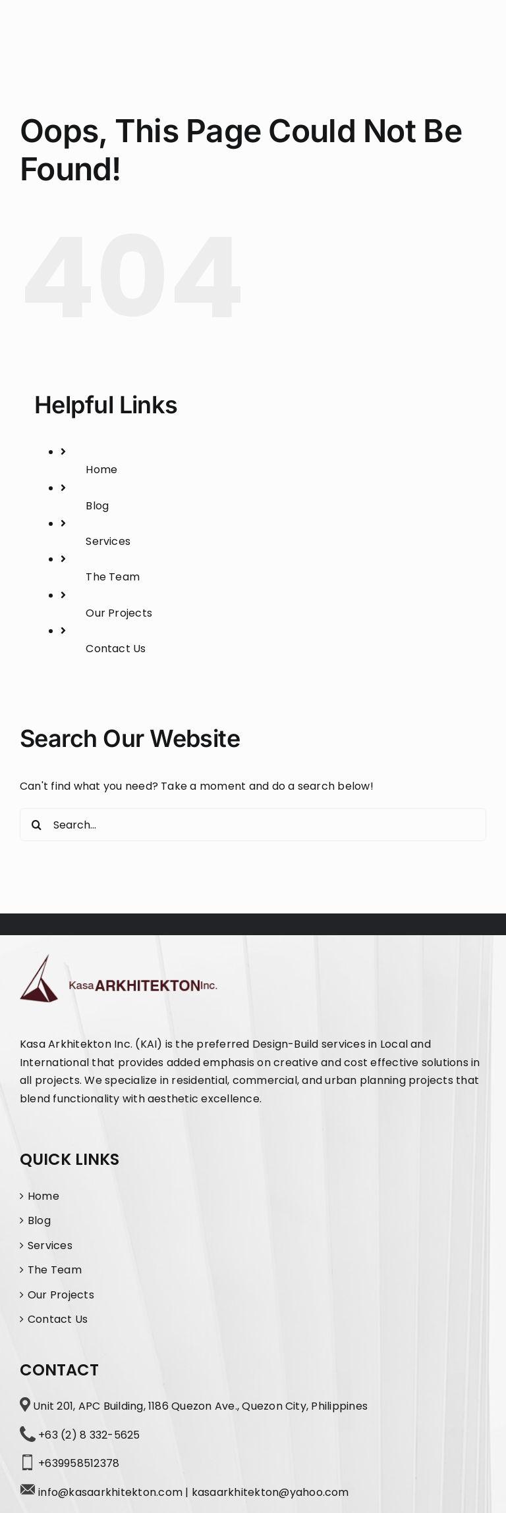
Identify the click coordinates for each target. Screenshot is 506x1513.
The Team (113, 576)
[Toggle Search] (433, 36)
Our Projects (119, 613)
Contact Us (116, 648)
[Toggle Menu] (474, 36)
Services (108, 541)
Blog (97, 505)
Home (101, 469)
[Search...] (253, 824)
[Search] (36, 824)
